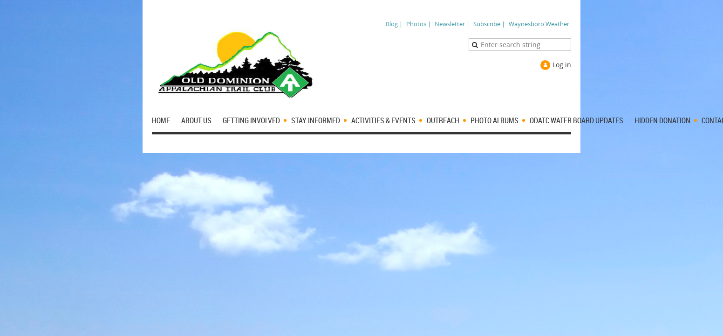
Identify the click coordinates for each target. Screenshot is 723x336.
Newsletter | (452, 24)
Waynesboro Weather (539, 24)
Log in (561, 64)
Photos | (418, 24)
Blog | (394, 24)
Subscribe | (489, 24)
